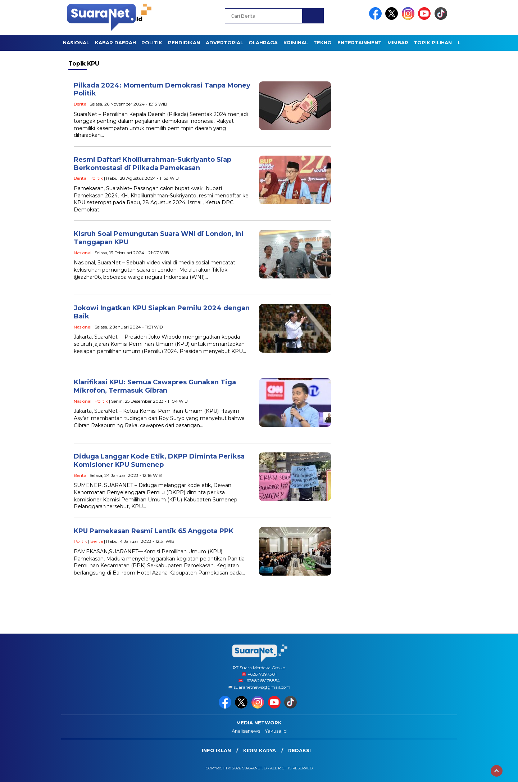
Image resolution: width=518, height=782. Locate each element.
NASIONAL (76, 42)
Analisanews (246, 731)
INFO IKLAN (216, 750)
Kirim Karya (259, 750)
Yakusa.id (276, 731)
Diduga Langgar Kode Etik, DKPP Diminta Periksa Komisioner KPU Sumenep (159, 460)
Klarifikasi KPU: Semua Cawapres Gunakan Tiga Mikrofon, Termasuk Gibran (155, 386)
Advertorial (224, 42)
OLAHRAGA (263, 42)
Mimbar (397, 42)
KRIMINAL (295, 42)
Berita (80, 104)
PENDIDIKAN (184, 42)
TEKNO (322, 42)
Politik (96, 178)
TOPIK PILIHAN (433, 42)
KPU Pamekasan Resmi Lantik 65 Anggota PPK (153, 531)
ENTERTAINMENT (359, 42)
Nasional (82, 252)
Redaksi (299, 750)
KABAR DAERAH (115, 42)
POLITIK (151, 42)
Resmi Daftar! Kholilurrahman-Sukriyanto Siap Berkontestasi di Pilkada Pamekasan (152, 164)
